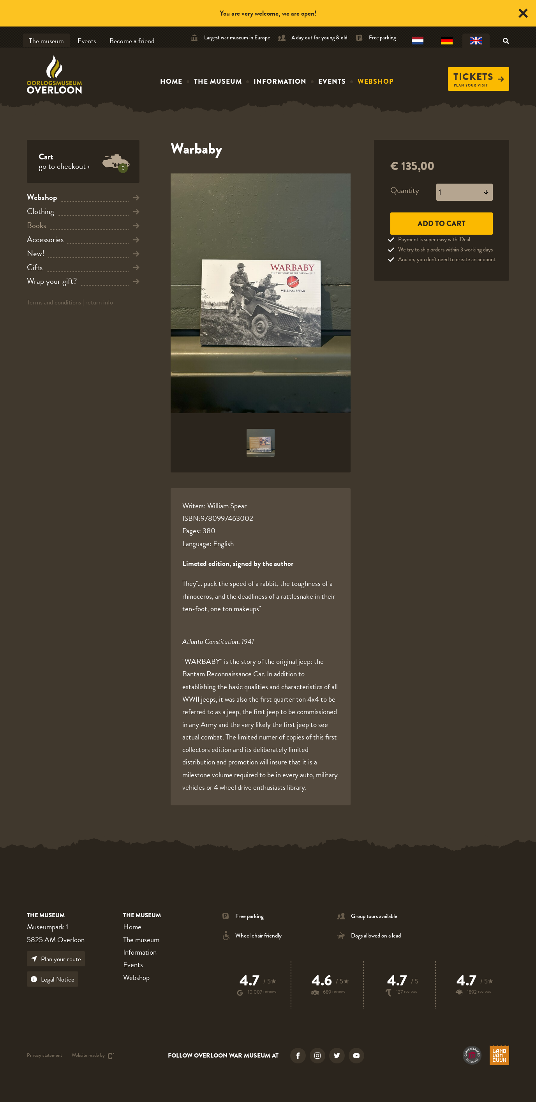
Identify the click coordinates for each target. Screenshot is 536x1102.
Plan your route (56, 959)
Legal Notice (52, 979)
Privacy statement (44, 1056)
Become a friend (132, 40)
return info (99, 302)
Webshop (375, 81)
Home (171, 81)
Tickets (478, 77)
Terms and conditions (54, 302)
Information (280, 81)
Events (87, 40)
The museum (46, 40)
